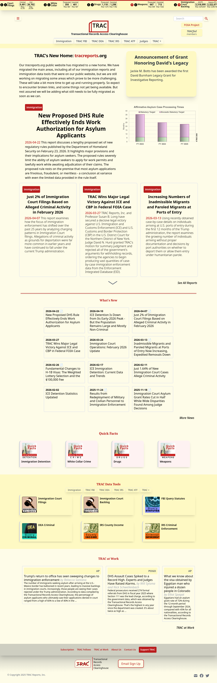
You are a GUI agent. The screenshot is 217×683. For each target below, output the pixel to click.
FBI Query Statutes (173, 498)
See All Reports (187, 283)
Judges (144, 41)
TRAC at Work (185, 628)
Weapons (165, 461)
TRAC (157, 41)
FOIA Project (191, 25)
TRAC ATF (129, 41)
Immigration (74, 490)
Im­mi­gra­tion (64, 41)
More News (186, 418)
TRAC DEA (98, 41)
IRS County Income (112, 525)
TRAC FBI (81, 41)
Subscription (67, 649)
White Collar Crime (79, 461)
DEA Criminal (46, 525)
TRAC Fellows (84, 649)
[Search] (188, 18)
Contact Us (130, 649)
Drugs (117, 461)
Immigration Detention (35, 461)
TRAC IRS (113, 41)
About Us (116, 649)
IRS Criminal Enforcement (169, 526)
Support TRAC (147, 649)
